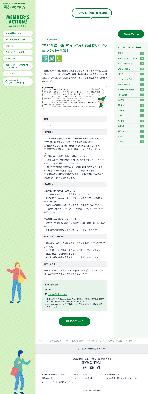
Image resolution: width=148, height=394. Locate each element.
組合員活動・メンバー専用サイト (16, 81)
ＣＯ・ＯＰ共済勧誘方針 (83, 378)
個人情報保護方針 (112, 374)
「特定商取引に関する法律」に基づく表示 (122, 378)
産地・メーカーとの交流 (15, 52)
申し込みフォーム (74, 321)
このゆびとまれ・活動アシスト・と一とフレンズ (17, 66)
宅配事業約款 (47, 378)
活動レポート (11, 46)
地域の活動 (10, 59)
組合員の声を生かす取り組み (53, 374)
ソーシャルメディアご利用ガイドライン (57, 382)
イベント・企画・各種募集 (15, 40)
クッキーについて (80, 374)
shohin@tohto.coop (57, 294)
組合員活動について (14, 33)
